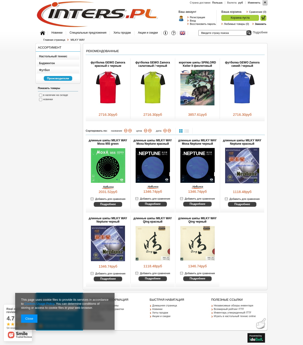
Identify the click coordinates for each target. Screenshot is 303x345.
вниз (126, 131)
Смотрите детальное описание (108, 204)
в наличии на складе (55, 95)
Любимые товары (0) (236, 23)
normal (181, 131)
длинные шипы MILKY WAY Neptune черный (108, 220)
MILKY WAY (78, 39)
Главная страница (54, 39)
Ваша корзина (231, 11)
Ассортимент (49, 47)
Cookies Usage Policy (39, 303)
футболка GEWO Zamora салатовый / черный (152, 64)
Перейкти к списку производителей (56, 80)
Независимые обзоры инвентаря (233, 305)
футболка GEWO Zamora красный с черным (108, 64)
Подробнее (260, 32)
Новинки (157, 309)
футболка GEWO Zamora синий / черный (242, 64)
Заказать (260, 23)
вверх (130, 131)
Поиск (248, 32)
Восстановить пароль (202, 23)
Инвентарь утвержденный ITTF (232, 312)
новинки (48, 99)
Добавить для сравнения (110, 198)
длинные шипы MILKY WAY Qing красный (153, 220)
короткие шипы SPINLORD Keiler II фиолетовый (197, 64)
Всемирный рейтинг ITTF (229, 309)
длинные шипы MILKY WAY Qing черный (197, 220)
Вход (193, 20)
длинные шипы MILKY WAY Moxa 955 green (108, 142)
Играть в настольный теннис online (235, 316)
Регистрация (197, 17)
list (187, 131)
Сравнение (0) (257, 11)
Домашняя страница (164, 305)
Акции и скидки (161, 316)
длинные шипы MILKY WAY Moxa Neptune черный (197, 142)
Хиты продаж (160, 312)
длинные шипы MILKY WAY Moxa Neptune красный (153, 142)
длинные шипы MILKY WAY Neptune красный (242, 142)
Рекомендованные (102, 51)
